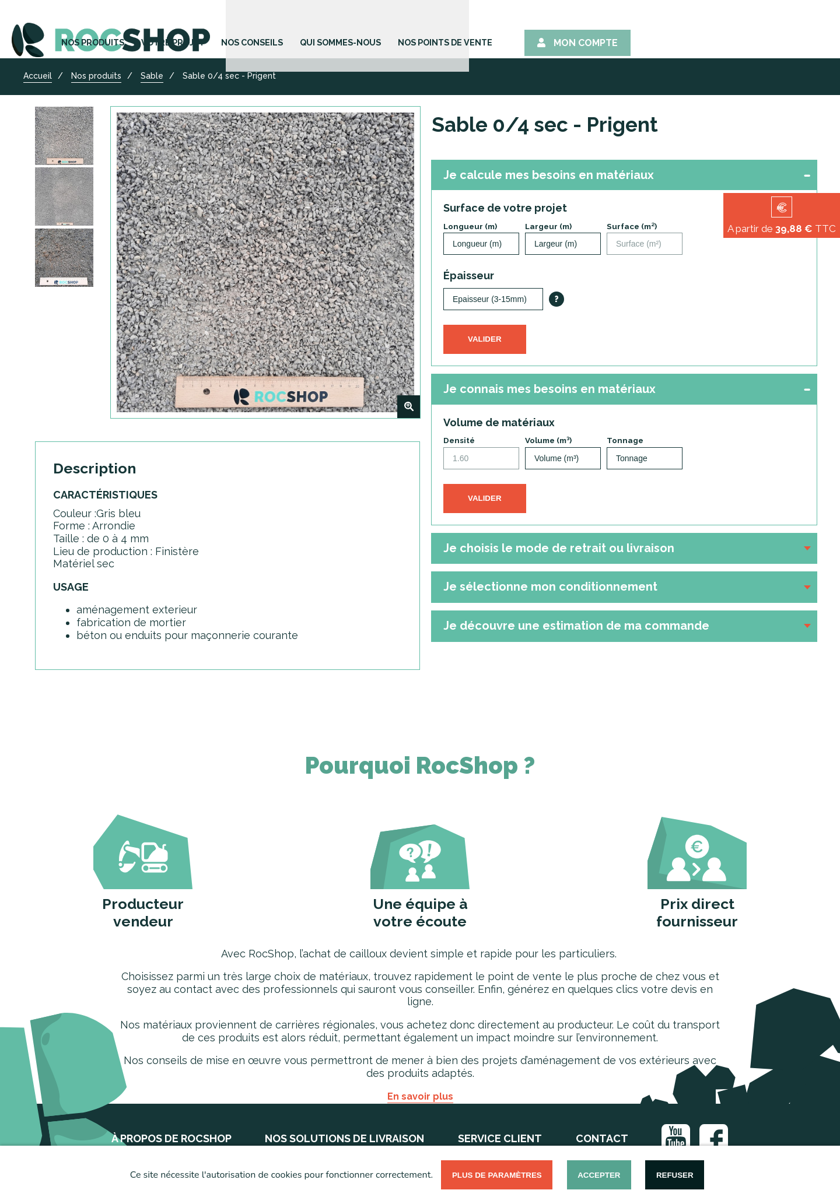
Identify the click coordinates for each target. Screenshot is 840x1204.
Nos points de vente (623, 30)
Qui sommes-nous (508, 30)
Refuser (675, 1175)
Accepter (599, 1175)
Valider (485, 339)
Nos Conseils (411, 30)
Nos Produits (235, 30)
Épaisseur (468, 275)
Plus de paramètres (497, 1175)
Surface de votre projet (505, 208)
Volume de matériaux (499, 422)
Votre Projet (324, 30)
